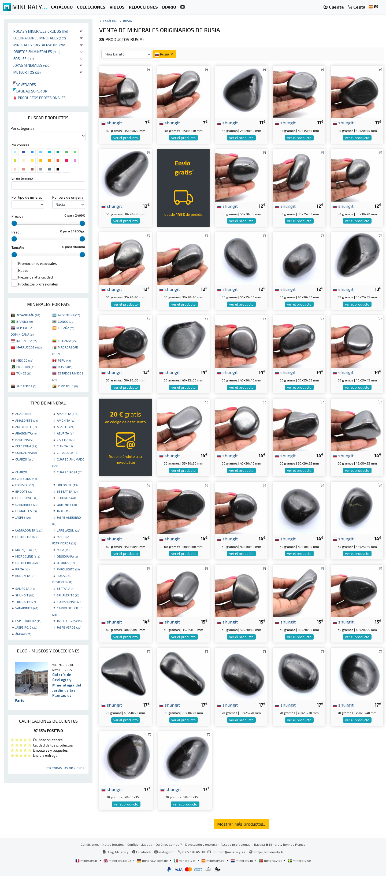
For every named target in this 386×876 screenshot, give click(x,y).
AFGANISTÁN (28, 315)
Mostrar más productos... (241, 823)
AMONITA (66, 420)
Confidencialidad (139, 844)
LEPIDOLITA (25, 537)
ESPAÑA (66, 328)
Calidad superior (30, 91)
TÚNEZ (23, 373)
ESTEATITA (67, 491)
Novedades (24, 84)
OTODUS (66, 563)
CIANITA (65, 446)
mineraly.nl (242, 860)
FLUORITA (66, 498)
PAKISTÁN (25, 367)
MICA (63, 550)
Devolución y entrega (201, 844)
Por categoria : (22, 128)
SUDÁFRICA (26, 386)
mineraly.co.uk (117, 860)
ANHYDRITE (26, 427)
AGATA (23, 413)
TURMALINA (68, 601)
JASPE (23, 517)
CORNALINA (26, 452)
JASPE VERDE (69, 627)
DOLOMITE (67, 485)
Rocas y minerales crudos (40, 31)
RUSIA (65, 367)
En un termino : (23, 178)
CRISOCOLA (67, 452)
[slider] (14, 223)
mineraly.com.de (153, 860)
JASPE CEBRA (69, 621)
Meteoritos (27, 72)
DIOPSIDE (24, 485)
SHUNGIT (24, 595)
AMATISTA (67, 413)
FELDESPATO (26, 498)
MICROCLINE (27, 556)
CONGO (66, 321)
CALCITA (66, 439)
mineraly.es (213, 860)
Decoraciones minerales (39, 38)
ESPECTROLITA (28, 621)
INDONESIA (26, 341)
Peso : (16, 232)
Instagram (164, 852)
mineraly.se (299, 860)
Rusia (127, 21)
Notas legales (113, 844)
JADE (63, 511)
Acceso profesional (236, 844)
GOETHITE (67, 504)
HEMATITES (26, 511)
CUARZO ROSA (69, 472)
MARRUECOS (29, 347)
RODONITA (25, 575)
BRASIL (24, 321)
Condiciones (90, 844)
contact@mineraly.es (229, 852)
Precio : (17, 216)
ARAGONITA (25, 433)
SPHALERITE (68, 595)
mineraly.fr (86, 860)
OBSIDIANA (67, 556)
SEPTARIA (66, 588)
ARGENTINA (69, 315)
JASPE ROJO (26, 627)
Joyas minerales (32, 65)
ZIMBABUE (68, 386)
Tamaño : (18, 248)
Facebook (141, 852)
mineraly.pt (271, 860)
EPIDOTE (24, 491)
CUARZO (24, 459)
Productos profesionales (39, 97)
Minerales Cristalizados (39, 45)
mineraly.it (185, 860)
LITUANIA (67, 341)
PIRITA (22, 569)
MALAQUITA (26, 550)
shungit (111, 122)
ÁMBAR (23, 634)
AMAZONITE (26, 420)
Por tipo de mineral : (27, 197)
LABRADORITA (28, 530)
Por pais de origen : (67, 197)
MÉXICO (24, 360)
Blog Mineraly (116, 852)
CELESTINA (26, 446)
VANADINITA (26, 608)
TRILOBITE (25, 601)
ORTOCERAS (26, 563)
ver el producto (125, 138)
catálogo (110, 21)
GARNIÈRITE (26, 504)
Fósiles (23, 58)
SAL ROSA (25, 588)
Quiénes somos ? (169, 844)
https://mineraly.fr (269, 852)
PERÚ (64, 360)
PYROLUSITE (68, 569)
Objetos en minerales (36, 51)
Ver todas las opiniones (65, 768)
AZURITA (65, 433)
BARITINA (24, 439)
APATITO (65, 427)
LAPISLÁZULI (68, 530)
